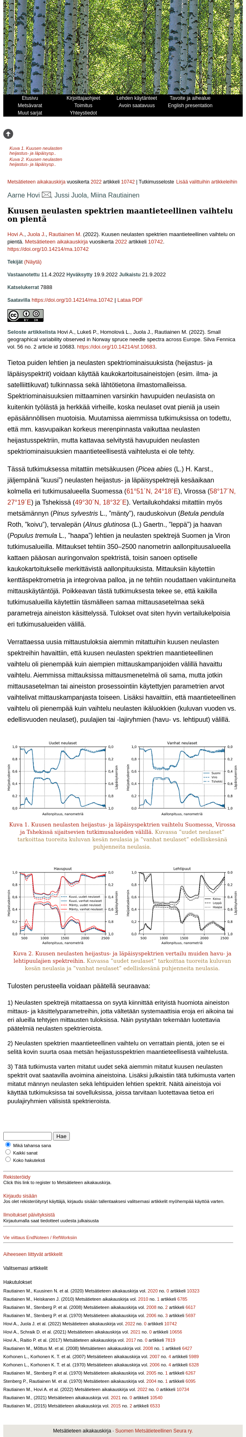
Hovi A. (15, 234)
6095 (190, 1381)
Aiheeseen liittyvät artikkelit (32, 1254)
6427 (187, 1348)
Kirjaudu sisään (20, 1196)
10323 (193, 1290)
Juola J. (36, 234)
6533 (155, 1405)
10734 (183, 1389)
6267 (190, 1372)
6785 (182, 1299)
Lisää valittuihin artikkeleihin (206, 182)
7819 (170, 1340)
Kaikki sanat (25, 1152)
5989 (194, 1356)
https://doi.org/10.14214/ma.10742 (48, 249)
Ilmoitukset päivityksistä (29, 1215)
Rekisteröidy (16, 1177)
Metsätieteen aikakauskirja (36, 182)
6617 (190, 1307)
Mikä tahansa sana (32, 1145)
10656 (176, 1331)
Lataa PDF (130, 300)
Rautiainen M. (64, 234)
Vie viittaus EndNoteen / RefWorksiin (40, 1237)
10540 (156, 1397)
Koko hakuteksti (29, 1160)
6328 (194, 1364)
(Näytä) (33, 262)
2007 (154, 1356)
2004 (151, 1381)
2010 (143, 1299)
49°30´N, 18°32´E (100, 502)
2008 (151, 1307)
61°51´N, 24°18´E (152, 491)
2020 (153, 1290)
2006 (151, 1315)
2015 (116, 1405)
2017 (131, 1340)
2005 (151, 1372)
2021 (135, 1331)
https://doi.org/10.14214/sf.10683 (116, 347)
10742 (128, 182)
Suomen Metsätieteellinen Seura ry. (154, 1431)
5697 (190, 1315)
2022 (96, 182)
